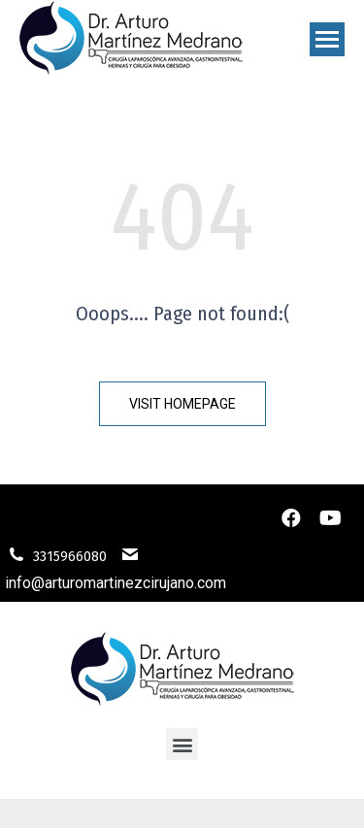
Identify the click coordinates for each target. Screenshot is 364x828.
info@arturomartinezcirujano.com (115, 583)
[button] (182, 403)
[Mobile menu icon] (327, 39)
